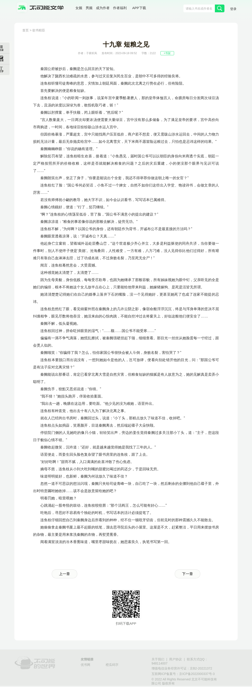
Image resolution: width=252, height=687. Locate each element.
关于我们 (158, 659)
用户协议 (175, 659)
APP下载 (139, 8)
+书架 (167, 53)
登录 (233, 9)
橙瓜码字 (112, 665)
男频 (89, 8)
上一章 (64, 574)
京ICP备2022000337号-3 (197, 674)
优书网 (85, 665)
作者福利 (120, 8)
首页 (25, 30)
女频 (78, 8)
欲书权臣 (38, 30)
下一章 (187, 574)
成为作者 (103, 8)
